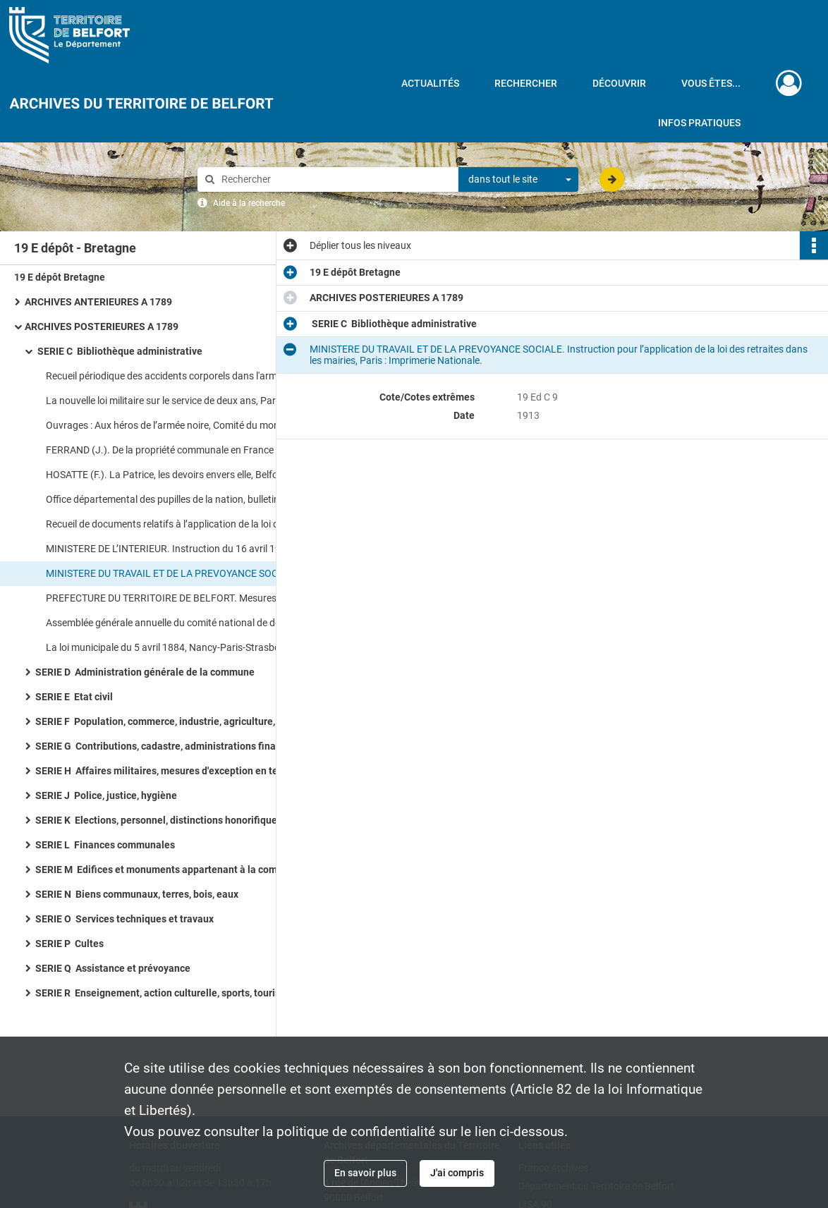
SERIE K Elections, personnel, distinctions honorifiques (158, 820)
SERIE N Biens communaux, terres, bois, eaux (136, 894)
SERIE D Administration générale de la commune (145, 672)
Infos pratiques (699, 122)
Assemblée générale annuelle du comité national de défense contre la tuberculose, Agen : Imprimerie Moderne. (187, 622)
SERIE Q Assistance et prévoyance (112, 968)
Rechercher (525, 83)
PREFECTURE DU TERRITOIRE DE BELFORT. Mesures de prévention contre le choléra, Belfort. (187, 598)
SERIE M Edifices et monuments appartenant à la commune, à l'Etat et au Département (176, 869)
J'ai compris (457, 1172)
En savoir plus (365, 1172)
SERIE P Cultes (69, 943)
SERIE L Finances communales (105, 844)
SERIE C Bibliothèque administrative (118, 351)
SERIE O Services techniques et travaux (124, 919)
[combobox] (518, 180)
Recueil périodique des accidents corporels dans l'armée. (168, 376)
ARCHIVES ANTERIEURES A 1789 (98, 301)
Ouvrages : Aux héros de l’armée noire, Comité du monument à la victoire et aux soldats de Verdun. (187, 425)
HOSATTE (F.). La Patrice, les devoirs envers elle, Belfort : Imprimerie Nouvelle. (187, 474)
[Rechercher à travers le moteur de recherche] (335, 179)
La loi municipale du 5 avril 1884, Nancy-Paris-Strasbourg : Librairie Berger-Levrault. (187, 647)
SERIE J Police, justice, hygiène (106, 795)
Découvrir (619, 83)
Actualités (430, 83)
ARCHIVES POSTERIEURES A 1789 (101, 326)
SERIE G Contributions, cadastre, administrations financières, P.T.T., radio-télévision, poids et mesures (176, 746)
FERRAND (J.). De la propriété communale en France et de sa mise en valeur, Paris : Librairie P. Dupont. (187, 450)
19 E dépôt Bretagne (59, 277)
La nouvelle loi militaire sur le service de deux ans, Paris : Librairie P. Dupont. (187, 400)
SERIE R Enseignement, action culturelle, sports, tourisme (164, 993)
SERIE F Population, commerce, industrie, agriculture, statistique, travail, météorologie (176, 721)
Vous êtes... (711, 83)
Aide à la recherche (249, 203)
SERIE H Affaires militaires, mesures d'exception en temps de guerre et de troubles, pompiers (176, 770)
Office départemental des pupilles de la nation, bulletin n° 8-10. (180, 499)
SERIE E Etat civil (74, 696)
